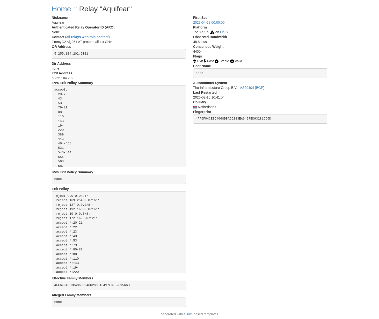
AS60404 (247, 88)
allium (188, 314)
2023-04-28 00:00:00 (209, 22)
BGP (259, 88)
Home (61, 9)
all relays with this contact (87, 37)
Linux (224, 32)
